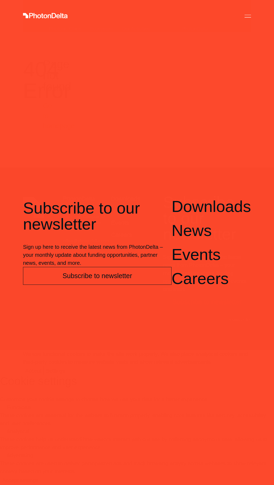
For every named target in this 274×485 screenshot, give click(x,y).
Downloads (125, 198)
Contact (214, 16)
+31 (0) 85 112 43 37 (83, 247)
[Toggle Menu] (248, 16)
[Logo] (45, 16)
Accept (33, 371)
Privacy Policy (239, 320)
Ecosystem (101, 16)
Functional (19, 407)
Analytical (17, 431)
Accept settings (20, 480)
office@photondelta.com (86, 241)
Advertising (19, 455)
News (118, 210)
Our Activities (136, 16)
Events (120, 222)
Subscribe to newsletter (207, 302)
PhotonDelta (195, 16)
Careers (121, 234)
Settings (55, 371)
